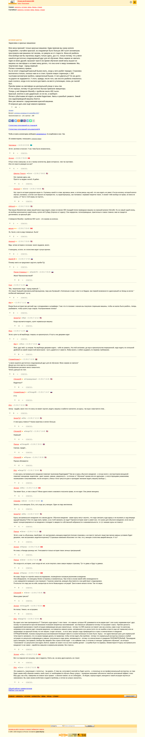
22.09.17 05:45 (37, 593)
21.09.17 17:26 (24, 259)
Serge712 (17, 318)
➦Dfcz (24, 418)
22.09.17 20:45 (33, 619)
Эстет (11, 110)
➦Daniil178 (34, 272)
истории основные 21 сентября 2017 (26, 113)
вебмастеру (35, 729)
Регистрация (25, 3)
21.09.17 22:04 (34, 501)
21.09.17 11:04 (19, 331)
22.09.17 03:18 (34, 573)
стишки (39, 7)
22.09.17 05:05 (21, 158)
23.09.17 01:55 (30, 667)
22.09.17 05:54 (36, 606)
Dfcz (10, 405)
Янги (10, 331)
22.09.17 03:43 (24, 228)
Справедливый (14, 359)
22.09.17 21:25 (32, 654)
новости (41, 729)
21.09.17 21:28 (32, 488)
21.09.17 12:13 (33, 418)
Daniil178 (12, 259)
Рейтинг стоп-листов (16, 690)
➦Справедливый (30, 379)
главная (11, 696)
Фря (10, 302)
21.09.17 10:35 (28, 359)
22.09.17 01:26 (34, 547)
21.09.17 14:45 (44, 379)
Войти (19, 3)
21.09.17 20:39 (38, 457)
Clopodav (17, 501)
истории (24, 7)
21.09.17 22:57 (33, 514)
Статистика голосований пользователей (23, 129)
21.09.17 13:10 (31, 344)
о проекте (28, 729)
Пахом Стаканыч (20, 272)
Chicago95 (17, 379)
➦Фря (24, 318)
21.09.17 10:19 (19, 405)
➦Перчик (27, 457)
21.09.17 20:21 (36, 444)
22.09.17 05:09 (45, 272)
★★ (15, 228)
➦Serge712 (28, 431)
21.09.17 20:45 (33, 470)
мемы (29, 7)
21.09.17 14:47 (44, 392)
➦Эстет (29, 173)
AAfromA (12, 206)
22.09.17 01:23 (33, 531)
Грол (10, 285)
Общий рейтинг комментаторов (20, 688)
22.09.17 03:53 (24, 206)
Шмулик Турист (20, 173)
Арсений (17, 189)
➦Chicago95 (32, 392)
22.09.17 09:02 (39, 173)
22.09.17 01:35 (33, 560)
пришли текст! (130, 696)
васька (11, 228)
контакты (22, 729)
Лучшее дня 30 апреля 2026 (26, 1)
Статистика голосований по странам (22, 125)
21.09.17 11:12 (20, 302)
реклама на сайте (14, 729)
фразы (34, 7)
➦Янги (21, 344)
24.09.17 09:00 (35, 189)
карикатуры (36, 696)
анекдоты (18, 7)
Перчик (16, 444)
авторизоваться (41, 134)
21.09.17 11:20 (19, 285)
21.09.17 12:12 (33, 318)
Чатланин (12, 145)
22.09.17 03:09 (24, 241)
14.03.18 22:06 (23, 145)
